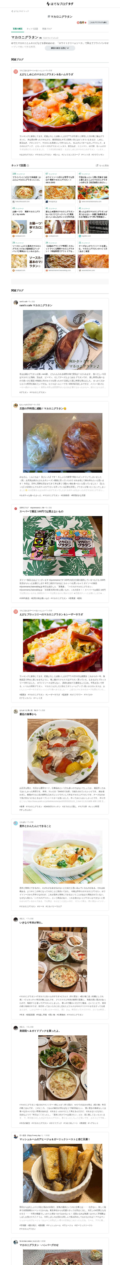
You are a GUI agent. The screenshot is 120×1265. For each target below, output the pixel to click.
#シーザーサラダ (53, 695)
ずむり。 (23, 919)
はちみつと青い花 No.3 (29, 710)
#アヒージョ (67, 1225)
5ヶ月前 (49, 70)
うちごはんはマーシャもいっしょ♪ (32, 70)
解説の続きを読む (60, 48)
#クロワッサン (98, 155)
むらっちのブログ (26, 405)
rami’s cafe (23, 302)
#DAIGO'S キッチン (52, 806)
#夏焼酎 (41, 1225)
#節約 (79, 598)
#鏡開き (23, 695)
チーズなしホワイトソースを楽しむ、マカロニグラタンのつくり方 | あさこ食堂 (93, 248)
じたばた (23, 822)
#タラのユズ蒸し (69, 806)
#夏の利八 (32, 1225)
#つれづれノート (71, 1123)
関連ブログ (47, 29)
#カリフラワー (76, 695)
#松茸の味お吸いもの (40, 598)
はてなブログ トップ (20, 11)
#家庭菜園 (30, 1015)
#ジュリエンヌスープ (71, 155)
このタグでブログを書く (98, 22)
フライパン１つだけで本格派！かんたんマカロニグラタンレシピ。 (26, 178)
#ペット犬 (85, 155)
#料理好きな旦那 (78, 495)
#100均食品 (24, 598)
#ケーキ (40, 906)
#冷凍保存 (65, 495)
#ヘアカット (93, 1123)
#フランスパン (26, 698)
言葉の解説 (17, 29)
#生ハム (56, 155)
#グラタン (24, 392)
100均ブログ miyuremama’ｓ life (32, 508)
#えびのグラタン (27, 155)
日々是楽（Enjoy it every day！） (32, 1135)
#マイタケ (88, 695)
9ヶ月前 (30, 1027)
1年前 (47, 1135)
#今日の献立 (25, 1123)
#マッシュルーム (53, 1225)
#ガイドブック (56, 1123)
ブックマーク (18, 174)
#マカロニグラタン (43, 155)
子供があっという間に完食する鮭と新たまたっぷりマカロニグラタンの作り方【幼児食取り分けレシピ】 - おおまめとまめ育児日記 (93, 180)
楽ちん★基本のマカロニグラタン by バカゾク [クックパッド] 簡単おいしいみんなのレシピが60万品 (60, 214)
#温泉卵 (65, 695)
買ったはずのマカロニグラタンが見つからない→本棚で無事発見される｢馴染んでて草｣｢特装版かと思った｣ (93, 215)
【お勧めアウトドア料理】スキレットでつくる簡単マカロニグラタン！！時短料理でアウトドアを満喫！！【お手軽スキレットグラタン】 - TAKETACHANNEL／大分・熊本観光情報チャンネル (60, 249)
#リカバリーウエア (54, 906)
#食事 (22, 806)
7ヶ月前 (49, 611)
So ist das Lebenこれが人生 (30, 1241)
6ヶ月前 (37, 405)
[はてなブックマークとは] (28, 165)
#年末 (22, 1015)
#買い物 (51, 1015)
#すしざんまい (26, 810)
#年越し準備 (41, 1015)
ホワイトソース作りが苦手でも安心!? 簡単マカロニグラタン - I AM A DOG (60, 180)
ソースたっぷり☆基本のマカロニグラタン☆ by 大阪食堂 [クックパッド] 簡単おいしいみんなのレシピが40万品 (26, 249)
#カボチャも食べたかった (30, 495)
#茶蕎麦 (72, 598)
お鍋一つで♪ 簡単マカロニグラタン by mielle (26, 213)
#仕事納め (61, 1015)
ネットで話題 (32, 29)
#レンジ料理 (94, 806)
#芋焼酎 (23, 1225)
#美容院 (83, 1123)
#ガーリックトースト (84, 1225)
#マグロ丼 (82, 806)
